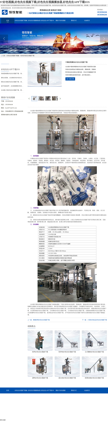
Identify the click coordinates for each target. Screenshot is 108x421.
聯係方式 (74, 20)
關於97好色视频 (60, 20)
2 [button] (53, 50)
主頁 (3, 55)
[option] (54, 39)
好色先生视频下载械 (21, 20)
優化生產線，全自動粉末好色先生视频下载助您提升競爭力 (19, 77)
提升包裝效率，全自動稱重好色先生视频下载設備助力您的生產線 (21, 86)
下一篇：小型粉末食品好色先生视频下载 (94, 320)
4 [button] (56, 50)
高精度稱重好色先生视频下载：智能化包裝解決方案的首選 (19, 73)
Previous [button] (4, 39)
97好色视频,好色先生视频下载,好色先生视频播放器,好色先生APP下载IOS (45, 2)
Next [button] (104, 39)
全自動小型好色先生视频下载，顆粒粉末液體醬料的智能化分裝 (20, 90)
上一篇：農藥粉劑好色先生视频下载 (39, 320)
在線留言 (87, 20)
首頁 (7, 20)
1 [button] (51, 50)
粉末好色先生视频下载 (27, 55)
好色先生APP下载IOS (47, 20)
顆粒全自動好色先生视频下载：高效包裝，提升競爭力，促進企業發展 (22, 82)
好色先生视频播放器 (34, 20)
